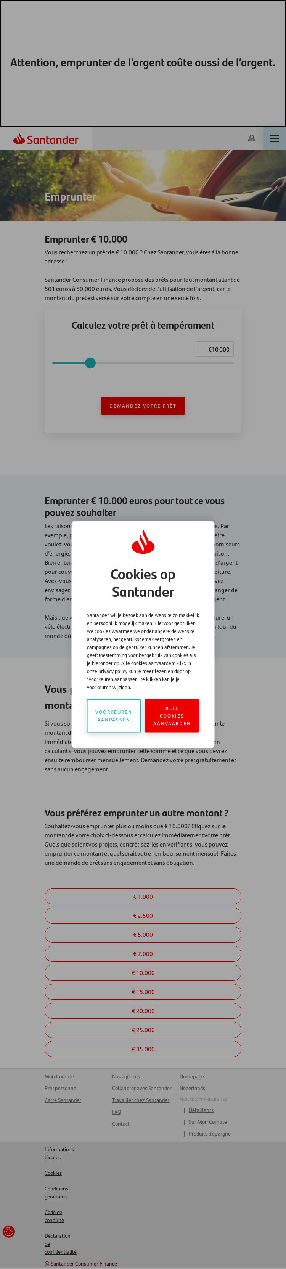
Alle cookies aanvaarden (172, 716)
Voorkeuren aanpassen (113, 715)
